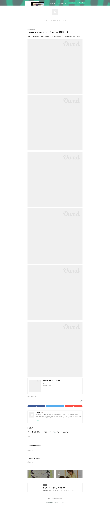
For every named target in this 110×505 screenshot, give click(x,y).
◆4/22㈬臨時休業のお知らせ (34, 445)
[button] (45, 20)
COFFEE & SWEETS (55, 20)
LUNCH (64, 20)
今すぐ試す (72, 2)
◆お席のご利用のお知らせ (34, 458)
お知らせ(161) (34, 396)
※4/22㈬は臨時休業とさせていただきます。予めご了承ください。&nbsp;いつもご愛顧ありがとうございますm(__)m (52, 448)
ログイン (81, 2)
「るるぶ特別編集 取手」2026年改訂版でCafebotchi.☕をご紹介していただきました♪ (49, 432)
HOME (45, 20)
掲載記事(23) (30, 396)
